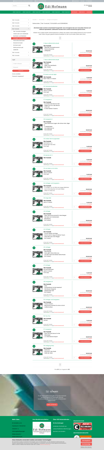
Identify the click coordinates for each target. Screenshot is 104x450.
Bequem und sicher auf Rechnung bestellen (23, 1)
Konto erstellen (16, 74)
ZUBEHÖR (15, 50)
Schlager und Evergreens (20, 38)
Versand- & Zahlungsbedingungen (18, 430)
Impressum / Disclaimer (19, 426)
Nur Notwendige (86, 444)
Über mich (82, 12)
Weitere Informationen (86, 447)
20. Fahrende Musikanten (50, 86)
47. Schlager (47, 265)
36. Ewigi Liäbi (47, 198)
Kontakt (89, 12)
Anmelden (20, 70)
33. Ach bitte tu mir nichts (51, 168)
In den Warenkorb (85, 55)
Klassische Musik (18, 43)
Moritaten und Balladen (19, 36)
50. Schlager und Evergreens (51, 299)
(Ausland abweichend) (59, 56)
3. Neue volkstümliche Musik (51, 43)
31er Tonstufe (46, 12)
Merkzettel (89, 1)
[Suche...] (29, 5)
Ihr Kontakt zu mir (17, 423)
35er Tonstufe (66, 12)
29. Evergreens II (48, 119)
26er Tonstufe (26, 12)
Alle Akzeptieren (86, 440)
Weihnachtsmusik (18, 47)
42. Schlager (47, 211)
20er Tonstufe (17, 12)
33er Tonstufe (56, 12)
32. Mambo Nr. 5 (48, 155)
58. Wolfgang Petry (49, 345)
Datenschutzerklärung (45, 444)
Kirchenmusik (17, 45)
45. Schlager (47, 247)
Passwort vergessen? (18, 76)
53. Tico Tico (47, 316)
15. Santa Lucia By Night (50, 74)
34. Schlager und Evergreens (51, 183)
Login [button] (82, 1)
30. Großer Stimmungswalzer (52, 139)
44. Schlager (47, 229)
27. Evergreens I (48, 99)
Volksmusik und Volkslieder (20, 34)
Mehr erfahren (52, 404)
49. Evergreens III (48, 281)
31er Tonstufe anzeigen (19, 31)
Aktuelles (74, 12)
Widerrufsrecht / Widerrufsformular (17, 435)
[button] (75, 1)
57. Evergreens (48, 329)
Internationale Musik (19, 40)
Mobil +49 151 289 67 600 (40, 1)
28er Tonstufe (36, 12)
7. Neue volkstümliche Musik (51, 59)
